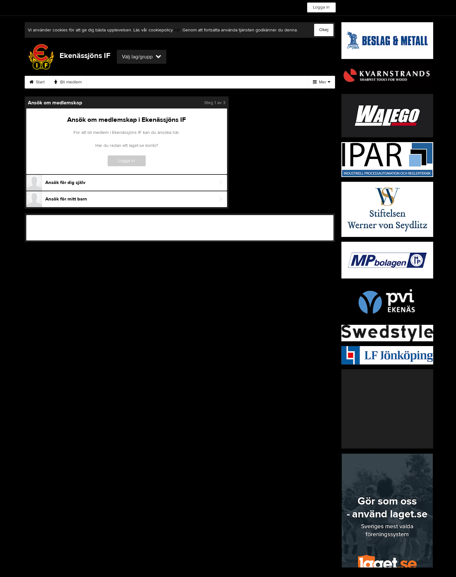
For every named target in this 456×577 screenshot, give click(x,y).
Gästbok (273, 82)
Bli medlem (68, 82)
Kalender (184, 82)
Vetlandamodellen (142, 82)
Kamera (102, 82)
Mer (321, 82)
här (177, 30)
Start (37, 82)
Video (243, 82)
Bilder (215, 82)
